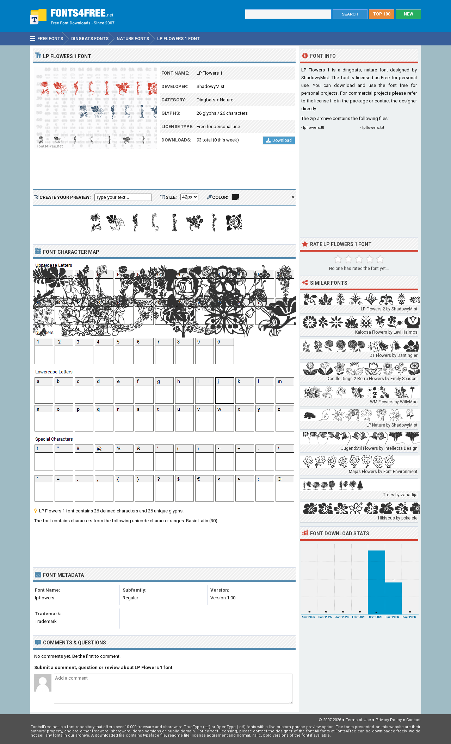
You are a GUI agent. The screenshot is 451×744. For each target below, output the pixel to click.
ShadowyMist (210, 86)
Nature (226, 99)
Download (279, 140)
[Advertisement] (164, 171)
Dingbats (206, 99)
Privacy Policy (389, 720)
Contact (413, 720)
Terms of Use (358, 720)
